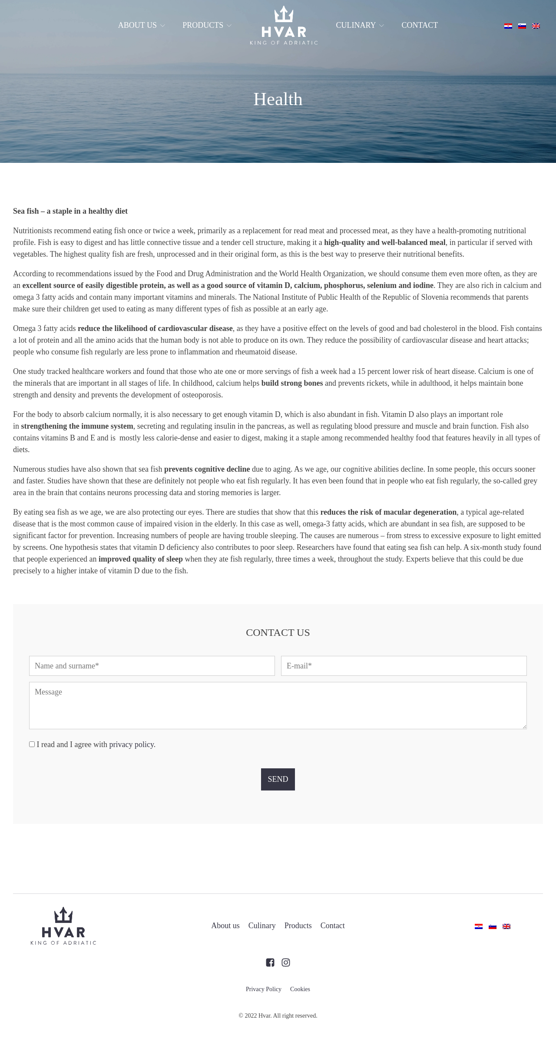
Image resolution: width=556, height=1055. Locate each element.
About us (141, 25)
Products (207, 25)
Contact (420, 25)
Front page (283, 25)
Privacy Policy (263, 989)
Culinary (360, 25)
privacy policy (131, 744)
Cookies (300, 989)
